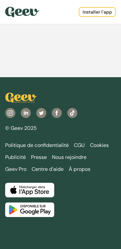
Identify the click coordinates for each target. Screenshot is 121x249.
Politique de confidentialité (37, 145)
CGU (79, 145)
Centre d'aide (48, 169)
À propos (79, 169)
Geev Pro (15, 169)
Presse (39, 157)
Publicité (15, 157)
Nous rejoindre (69, 157)
